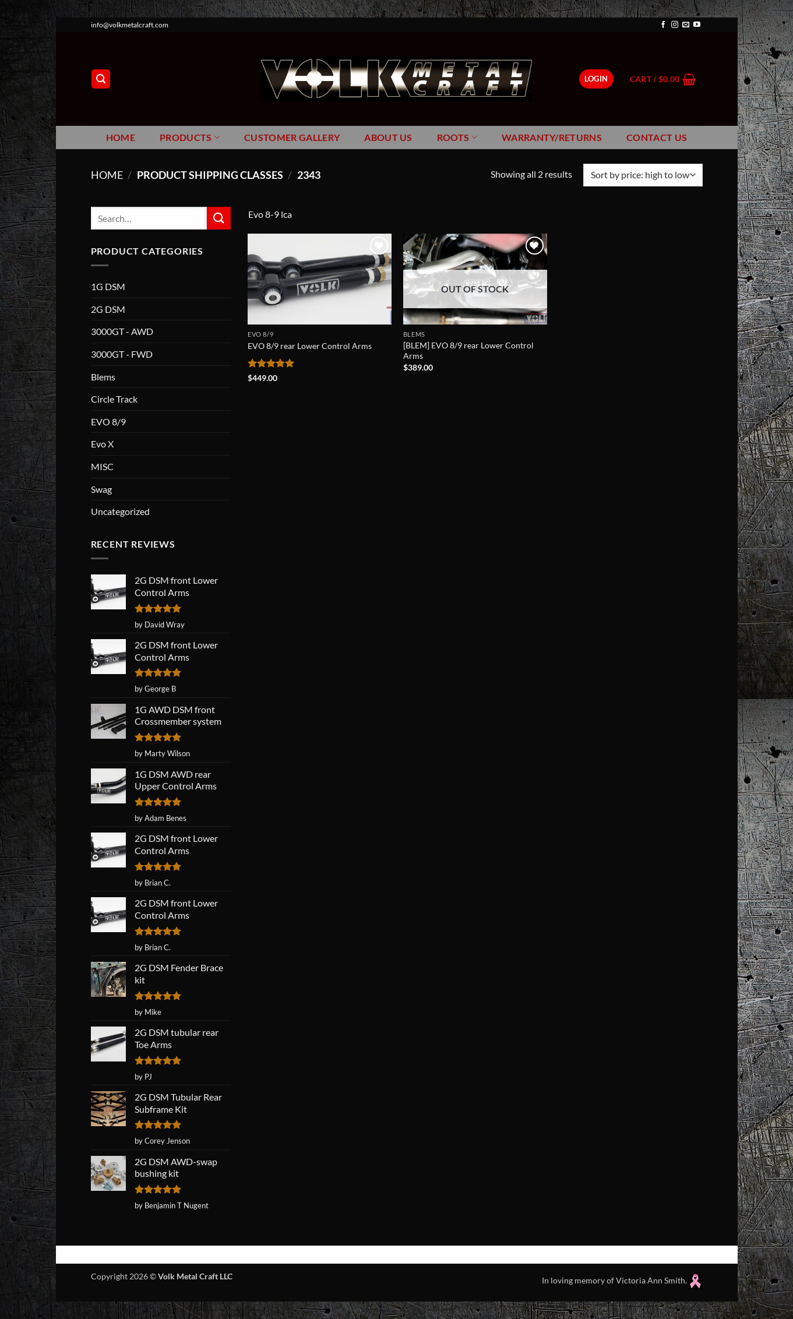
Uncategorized (120, 511)
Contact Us (656, 137)
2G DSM (108, 309)
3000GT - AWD (122, 331)
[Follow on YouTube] (696, 25)
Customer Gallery (292, 137)
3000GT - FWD (122, 353)
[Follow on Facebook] (663, 25)
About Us (388, 137)
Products (190, 137)
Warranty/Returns (552, 137)
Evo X (102, 443)
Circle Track (114, 398)
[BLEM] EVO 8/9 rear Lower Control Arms (468, 350)
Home (120, 137)
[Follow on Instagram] (674, 25)
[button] (100, 79)
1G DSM (108, 286)
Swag (101, 489)
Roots (457, 137)
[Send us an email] (685, 25)
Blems (103, 376)
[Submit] (218, 218)
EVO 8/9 (108, 421)
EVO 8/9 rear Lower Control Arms (310, 346)
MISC (102, 466)
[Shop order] (642, 175)
